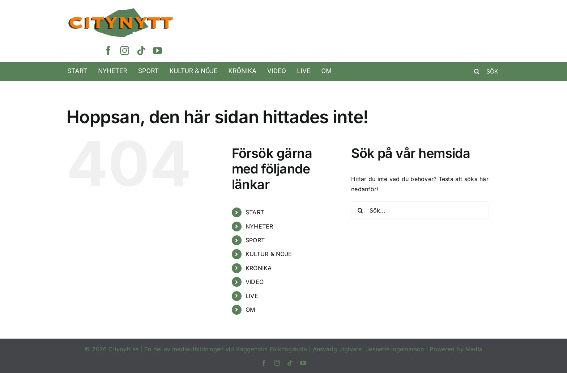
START (255, 212)
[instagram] (124, 50)
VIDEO (255, 281)
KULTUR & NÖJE (269, 253)
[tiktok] (141, 50)
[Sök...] (420, 210)
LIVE (252, 295)
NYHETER (259, 226)
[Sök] (477, 71)
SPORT (255, 240)
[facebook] (108, 50)
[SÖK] (488, 71)
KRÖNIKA (259, 268)
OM (250, 309)
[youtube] (157, 50)
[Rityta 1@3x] (121, 10)
